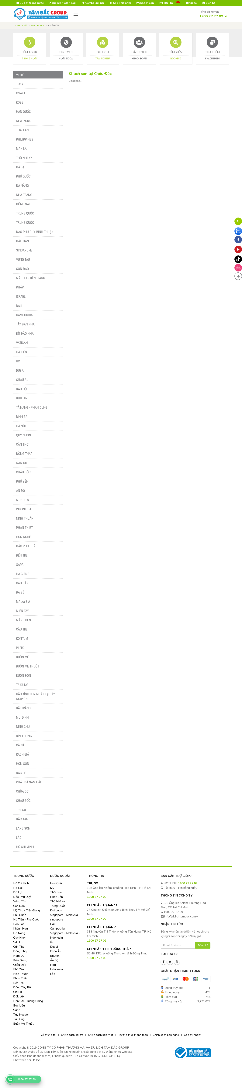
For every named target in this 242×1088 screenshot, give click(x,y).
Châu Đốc (23, 472)
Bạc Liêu (22, 773)
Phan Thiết (24, 528)
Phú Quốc (23, 176)
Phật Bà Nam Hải (28, 782)
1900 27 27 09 (187, 883)
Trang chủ (20, 25)
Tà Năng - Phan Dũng (31, 407)
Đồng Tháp (24, 454)
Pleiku (21, 648)
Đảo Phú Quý (25, 546)
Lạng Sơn (23, 828)
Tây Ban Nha (25, 324)
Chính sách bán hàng (166, 1034)
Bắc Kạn (22, 819)
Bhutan (21, 398)
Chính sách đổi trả (72, 1034)
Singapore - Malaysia (64, 915)
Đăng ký (203, 945)
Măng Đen (23, 620)
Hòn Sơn (22, 764)
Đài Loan (22, 241)
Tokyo (21, 84)
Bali (19, 306)
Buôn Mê (22, 657)
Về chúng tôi (48, 1034)
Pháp (20, 287)
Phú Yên (22, 481)
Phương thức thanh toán (133, 1034)
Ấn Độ (20, 491)
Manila (21, 149)
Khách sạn (37, 25)
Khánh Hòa (20, 928)
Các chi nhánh (193, 1034)
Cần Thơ (22, 444)
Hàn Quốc (23, 112)
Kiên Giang (20, 960)
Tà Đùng (22, 685)
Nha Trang (24, 195)
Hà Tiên (21, 352)
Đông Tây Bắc (22, 987)
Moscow (22, 500)
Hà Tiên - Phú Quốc (26, 919)
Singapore (24, 250)
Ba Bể (20, 592)
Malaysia (23, 602)
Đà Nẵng (22, 186)
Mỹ (52, 888)
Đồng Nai (23, 204)
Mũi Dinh (22, 717)
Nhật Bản (56, 897)
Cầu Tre (22, 629)
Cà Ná (20, 745)
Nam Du (21, 463)
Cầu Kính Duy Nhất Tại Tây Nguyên (35, 696)
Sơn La (17, 942)
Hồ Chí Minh (25, 847)
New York (23, 121)
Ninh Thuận (24, 518)
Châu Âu (22, 380)
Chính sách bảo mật (100, 1034)
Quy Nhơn (23, 435)
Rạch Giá (22, 754)
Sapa (19, 565)
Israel (21, 296)
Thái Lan (22, 130)
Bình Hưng (24, 736)
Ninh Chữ (23, 727)
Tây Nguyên (21, 1014)
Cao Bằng (23, 583)
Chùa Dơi (22, 791)
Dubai (20, 370)
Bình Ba (21, 417)
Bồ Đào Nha (25, 333)
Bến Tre (22, 555)
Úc (18, 361)
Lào (19, 838)
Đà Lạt (21, 167)
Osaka (21, 93)
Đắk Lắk (18, 996)
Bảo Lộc (22, 389)
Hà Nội (21, 426)
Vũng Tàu (23, 259)
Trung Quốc (25, 213)
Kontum (22, 638)
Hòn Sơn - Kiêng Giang (28, 1001)
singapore (56, 919)
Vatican (22, 343)
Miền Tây (22, 611)
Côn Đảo (22, 269)
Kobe (19, 102)
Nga (53, 965)
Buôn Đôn (23, 675)
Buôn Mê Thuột (27, 666)
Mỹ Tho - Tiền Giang (30, 278)
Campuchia (24, 315)
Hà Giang (22, 574)
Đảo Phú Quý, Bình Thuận (35, 232)
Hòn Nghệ (23, 537)
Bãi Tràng (23, 708)
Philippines (24, 139)
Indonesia (23, 509)
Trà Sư (21, 810)
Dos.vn (36, 1060)
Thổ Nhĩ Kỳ (24, 158)
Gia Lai (17, 992)
